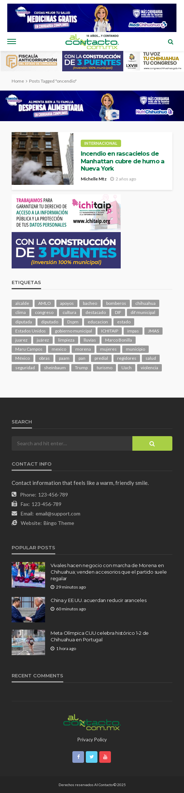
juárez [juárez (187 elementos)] (43, 340)
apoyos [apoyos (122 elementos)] (67, 303)
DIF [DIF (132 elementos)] (118, 312)
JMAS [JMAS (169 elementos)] (153, 331)
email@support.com (58, 513)
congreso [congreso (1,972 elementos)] (44, 312)
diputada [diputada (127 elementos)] (23, 321)
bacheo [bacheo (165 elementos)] (90, 303)
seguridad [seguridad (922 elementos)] (25, 367)
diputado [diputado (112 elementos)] (49, 321)
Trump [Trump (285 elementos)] (81, 367)
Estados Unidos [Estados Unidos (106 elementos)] (30, 331)
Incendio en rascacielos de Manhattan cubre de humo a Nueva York (122, 161)
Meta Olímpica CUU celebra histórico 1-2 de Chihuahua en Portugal (100, 636)
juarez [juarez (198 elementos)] (21, 340)
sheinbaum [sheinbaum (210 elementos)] (55, 367)
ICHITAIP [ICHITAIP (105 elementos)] (109, 331)
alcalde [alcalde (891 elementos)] (22, 303)
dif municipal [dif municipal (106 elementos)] (143, 312)
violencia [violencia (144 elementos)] (149, 367)
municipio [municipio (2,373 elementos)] (135, 349)
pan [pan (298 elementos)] (82, 358)
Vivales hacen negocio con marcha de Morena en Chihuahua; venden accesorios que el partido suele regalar (109, 571)
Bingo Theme (59, 523)
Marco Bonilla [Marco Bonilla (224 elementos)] (118, 340)
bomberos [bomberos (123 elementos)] (116, 303)
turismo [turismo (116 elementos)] (104, 367)
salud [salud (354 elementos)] (150, 358)
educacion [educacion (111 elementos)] (98, 321)
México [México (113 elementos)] (22, 358)
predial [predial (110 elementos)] (101, 358)
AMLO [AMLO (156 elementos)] (44, 303)
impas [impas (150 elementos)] (133, 331)
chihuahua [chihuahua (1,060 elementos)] (145, 303)
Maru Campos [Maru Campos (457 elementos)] (29, 349)
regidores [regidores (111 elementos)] (126, 358)
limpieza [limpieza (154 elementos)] (66, 340)
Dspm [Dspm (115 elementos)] (73, 321)
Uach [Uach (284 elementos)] (126, 367)
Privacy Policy (92, 739)
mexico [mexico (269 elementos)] (59, 349)
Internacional (100, 143)
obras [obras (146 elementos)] (44, 358)
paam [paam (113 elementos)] (64, 358)
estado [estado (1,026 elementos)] (124, 321)
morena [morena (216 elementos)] (83, 349)
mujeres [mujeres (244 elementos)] (108, 349)
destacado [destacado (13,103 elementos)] (95, 312)
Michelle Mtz (94, 179)
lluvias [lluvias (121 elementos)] (90, 340)
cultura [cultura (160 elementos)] (69, 312)
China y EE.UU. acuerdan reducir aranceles (98, 600)
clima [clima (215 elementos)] (20, 312)
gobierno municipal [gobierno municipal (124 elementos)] (73, 331)
